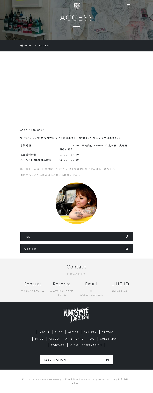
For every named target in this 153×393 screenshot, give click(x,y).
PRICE (39, 338)
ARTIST (73, 332)
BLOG (59, 332)
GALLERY (90, 332)
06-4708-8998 (32, 130)
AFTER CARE (74, 338)
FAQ (92, 338)
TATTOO (108, 332)
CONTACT (58, 345)
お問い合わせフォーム (32, 291)
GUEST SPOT (109, 338)
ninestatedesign (120, 291)
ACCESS (54, 338)
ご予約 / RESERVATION (86, 345)
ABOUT (44, 332)
